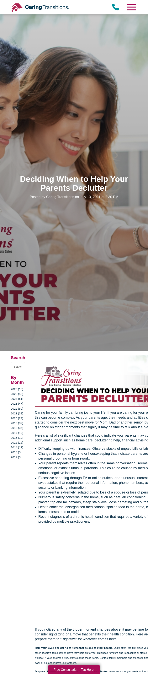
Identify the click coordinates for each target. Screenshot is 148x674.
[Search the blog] (18, 366)
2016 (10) (17, 437)
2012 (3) (16, 457)
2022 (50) (17, 408)
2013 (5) (16, 452)
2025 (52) (17, 394)
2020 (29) (17, 418)
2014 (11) (17, 447)
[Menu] (131, 7)
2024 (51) (17, 398)
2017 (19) (17, 432)
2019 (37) (17, 423)
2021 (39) (17, 413)
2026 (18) (17, 389)
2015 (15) (17, 442)
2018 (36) (17, 427)
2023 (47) (17, 403)
